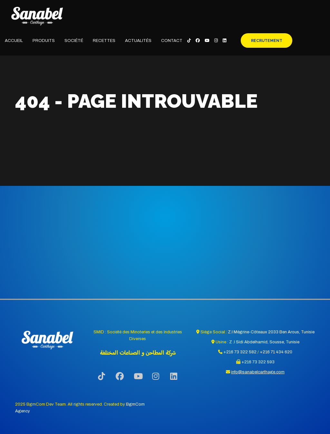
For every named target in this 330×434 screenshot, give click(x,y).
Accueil (14, 40)
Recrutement (266, 40)
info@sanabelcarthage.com (258, 372)
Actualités (138, 40)
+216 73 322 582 (240, 352)
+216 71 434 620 (276, 352)
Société (73, 40)
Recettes (104, 40)
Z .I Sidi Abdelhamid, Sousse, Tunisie (264, 342)
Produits (44, 40)
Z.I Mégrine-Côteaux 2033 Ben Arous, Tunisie (271, 332)
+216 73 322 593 (258, 362)
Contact (171, 40)
